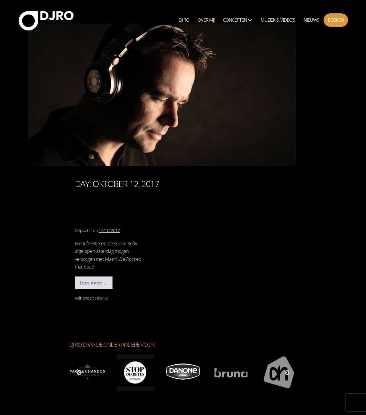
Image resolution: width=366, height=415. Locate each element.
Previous (79, 373)
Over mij (206, 20)
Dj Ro (184, 20)
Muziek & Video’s (278, 20)
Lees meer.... (96, 284)
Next (287, 373)
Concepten (237, 20)
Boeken (336, 20)
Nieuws (311, 20)
